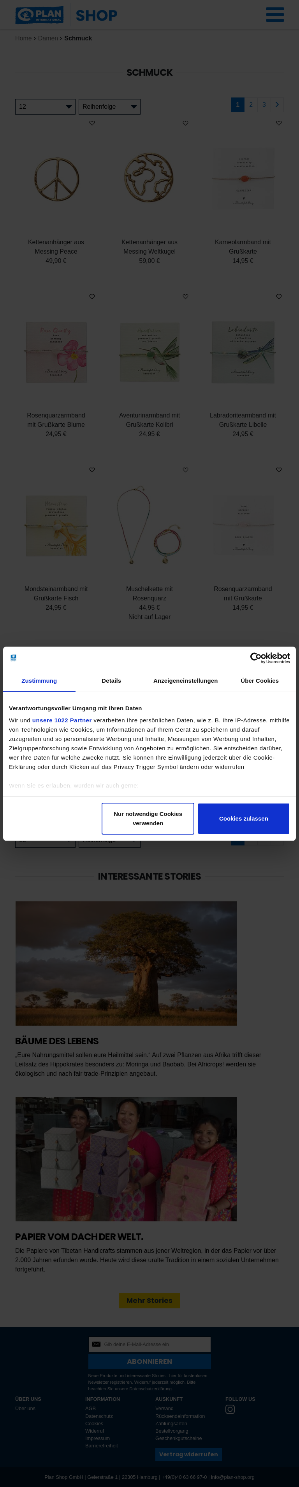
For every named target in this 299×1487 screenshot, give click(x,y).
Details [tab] (111, 680)
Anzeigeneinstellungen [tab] (185, 680)
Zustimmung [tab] (39, 680)
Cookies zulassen (243, 818)
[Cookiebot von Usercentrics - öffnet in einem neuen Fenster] (256, 658)
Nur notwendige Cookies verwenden (148, 818)
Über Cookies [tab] (260, 680)
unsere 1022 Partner (62, 720)
